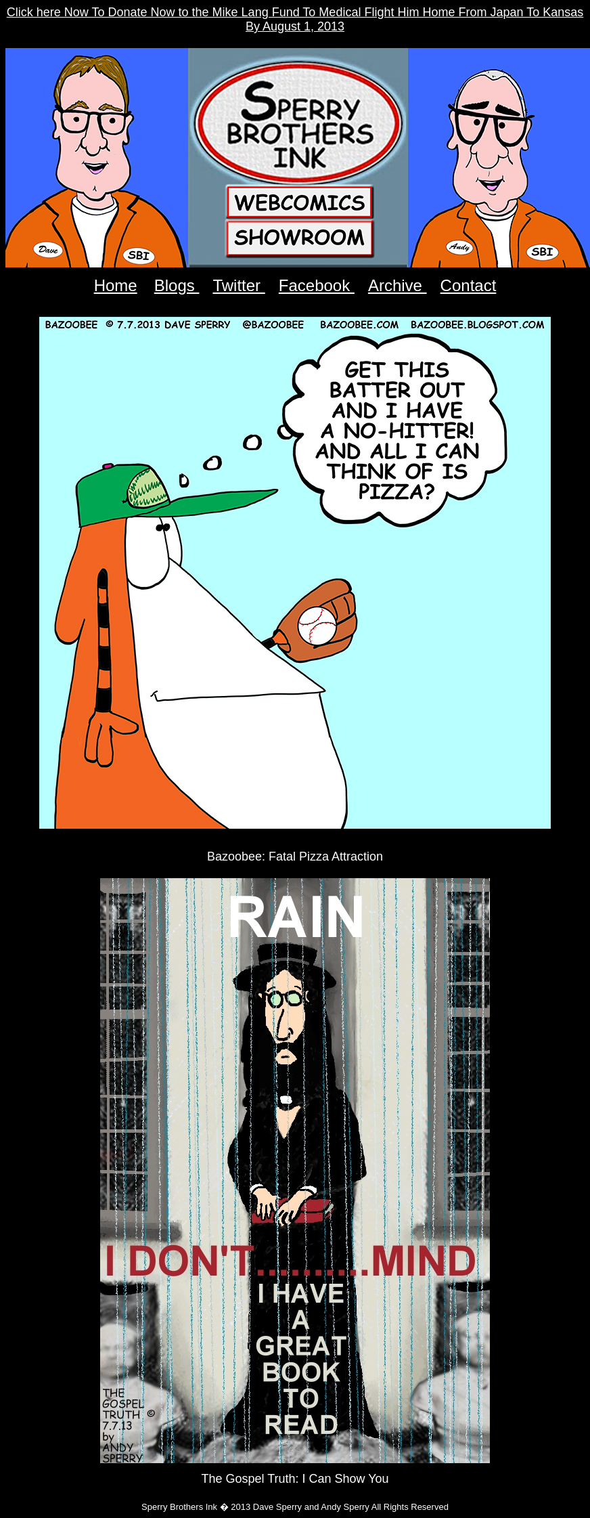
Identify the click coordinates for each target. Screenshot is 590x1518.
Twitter (238, 285)
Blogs (177, 285)
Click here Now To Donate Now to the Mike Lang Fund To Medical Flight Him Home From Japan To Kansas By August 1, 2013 (295, 19)
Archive (397, 285)
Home (115, 285)
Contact (468, 285)
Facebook (317, 285)
